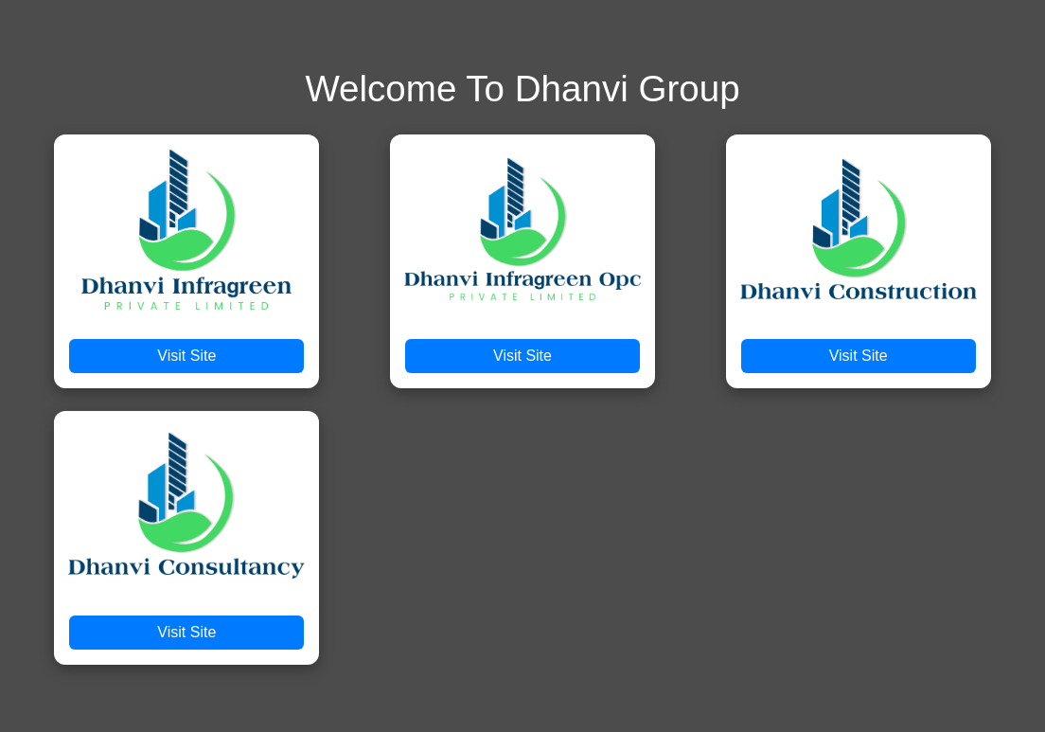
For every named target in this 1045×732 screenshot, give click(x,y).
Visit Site (186, 356)
